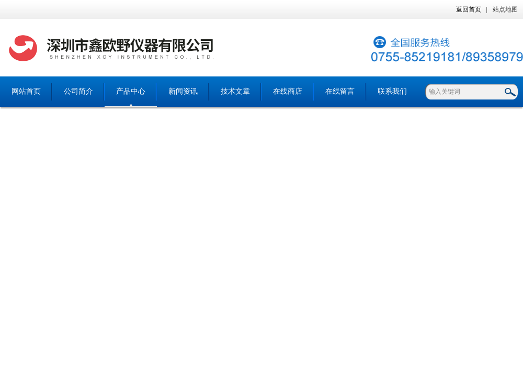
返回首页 (468, 9)
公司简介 (78, 91)
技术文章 (235, 91)
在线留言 (340, 91)
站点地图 (505, 9)
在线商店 (287, 91)
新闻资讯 (183, 91)
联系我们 (392, 91)
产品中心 (130, 91)
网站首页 (26, 91)
